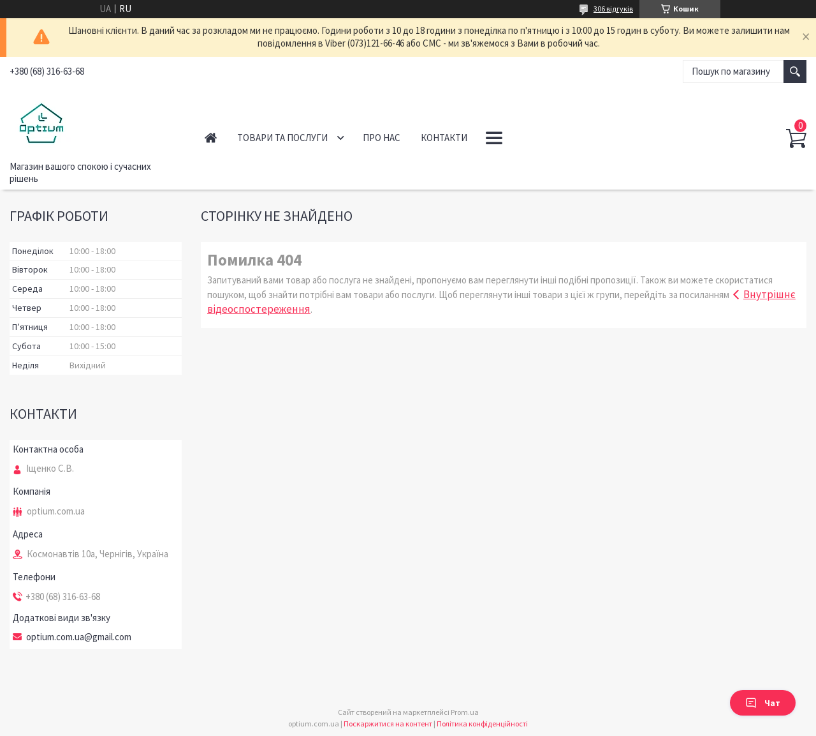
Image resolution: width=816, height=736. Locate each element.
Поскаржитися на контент (388, 723)
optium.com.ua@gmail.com (78, 637)
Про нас (381, 137)
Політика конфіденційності (482, 723)
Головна (210, 137)
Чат (762, 703)
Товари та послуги (282, 137)
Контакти (444, 137)
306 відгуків (613, 8)
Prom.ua (465, 712)
